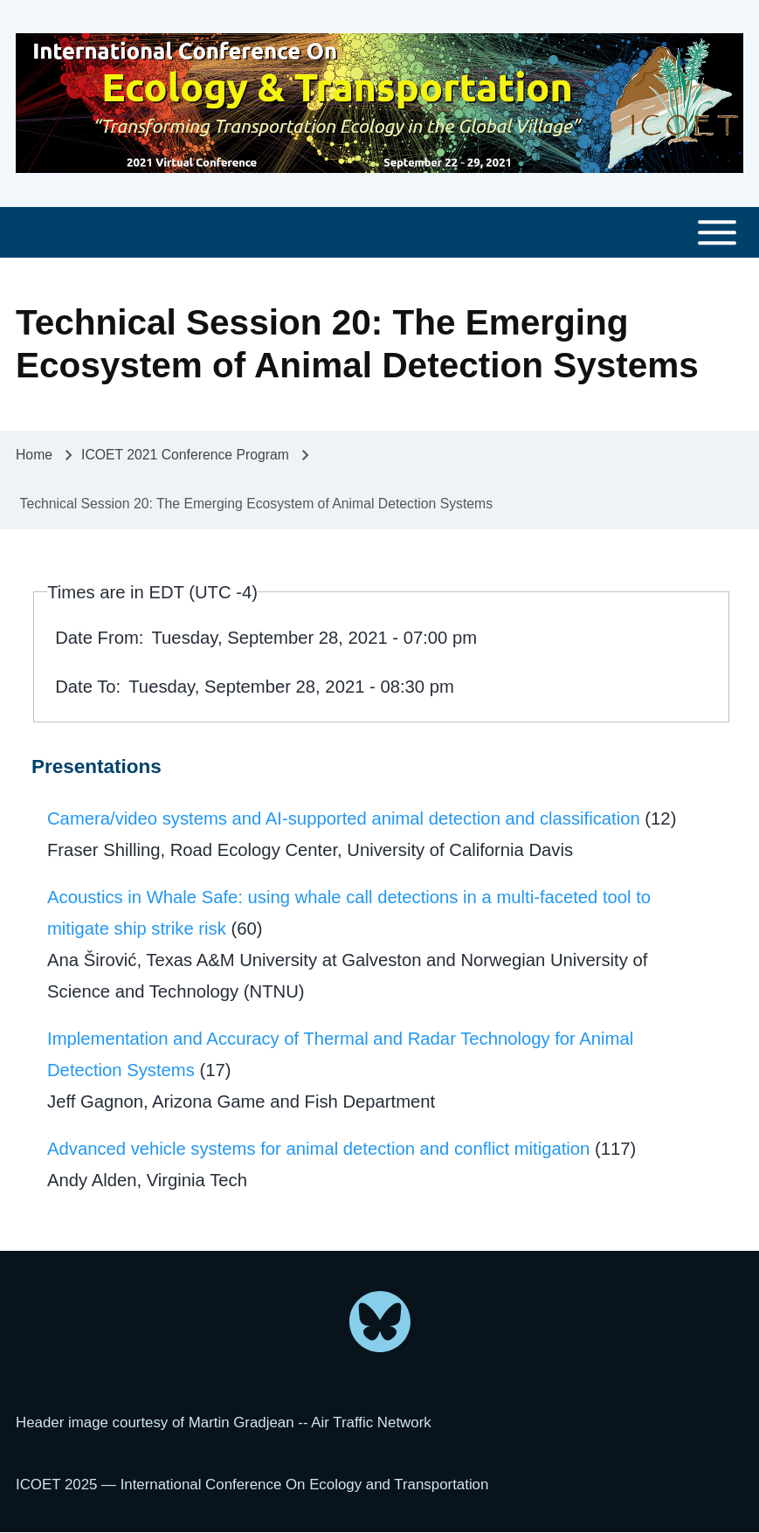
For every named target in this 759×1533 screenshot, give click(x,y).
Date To (85, 686)
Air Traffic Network (371, 1422)
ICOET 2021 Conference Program (185, 454)
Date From (97, 637)
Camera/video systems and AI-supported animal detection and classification (343, 818)
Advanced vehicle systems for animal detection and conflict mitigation (318, 1148)
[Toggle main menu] (379, 233)
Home (34, 454)
